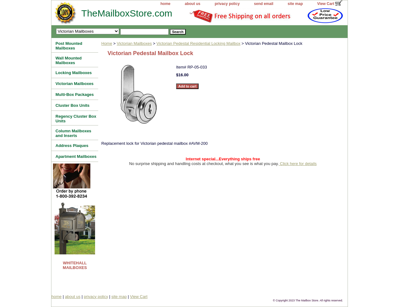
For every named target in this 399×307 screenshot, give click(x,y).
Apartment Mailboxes (75, 156)
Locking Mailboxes (73, 72)
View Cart (325, 4)
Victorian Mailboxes (134, 43)
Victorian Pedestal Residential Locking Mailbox (198, 43)
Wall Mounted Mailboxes (68, 60)
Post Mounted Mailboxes (68, 45)
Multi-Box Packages (74, 94)
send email (263, 4)
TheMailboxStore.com (113, 13)
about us (192, 4)
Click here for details (297, 163)
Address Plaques (72, 145)
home (166, 4)
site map (295, 4)
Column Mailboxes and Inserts (73, 133)
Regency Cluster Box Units (75, 118)
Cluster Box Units (72, 105)
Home (106, 43)
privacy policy (227, 4)
